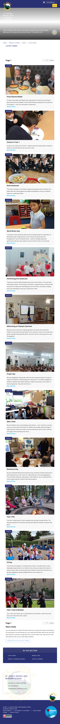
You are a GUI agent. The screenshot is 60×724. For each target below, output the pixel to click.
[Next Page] (46, 60)
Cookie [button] (5, 712)
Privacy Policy (14, 712)
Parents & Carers (14, 43)
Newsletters (36, 655)
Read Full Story (11, 106)
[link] (43, 60)
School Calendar (37, 659)
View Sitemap (37, 710)
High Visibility (7, 710)
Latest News (32, 43)
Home (4, 43)
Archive (51, 60)
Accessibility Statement (22, 710)
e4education (13, 709)
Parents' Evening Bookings (16, 659)
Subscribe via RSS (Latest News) (18, 640)
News (24, 43)
